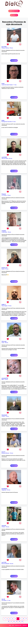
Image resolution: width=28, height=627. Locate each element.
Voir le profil (14, 60)
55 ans (9, 305)
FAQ (10, 625)
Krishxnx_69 (4, 267)
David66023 (4, 488)
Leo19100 (4, 562)
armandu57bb (5, 378)
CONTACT (24, 625)
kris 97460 (4, 46)
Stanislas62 (4, 415)
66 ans (10, 158)
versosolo (4, 525)
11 (11, 621)
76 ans (7, 416)
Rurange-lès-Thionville (7, 121)
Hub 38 (3, 599)
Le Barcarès (4, 232)
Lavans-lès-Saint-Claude (7, 84)
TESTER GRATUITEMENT (14, 10)
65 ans (11, 48)
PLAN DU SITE (18, 625)
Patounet (4, 194)
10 (8, 621)
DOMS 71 (4, 304)
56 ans (9, 195)
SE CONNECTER (14, 15)
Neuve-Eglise (5, 305)
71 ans (14, 84)
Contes (3, 416)
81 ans (14, 121)
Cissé (3, 342)
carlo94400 (4, 157)
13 (16, 621)
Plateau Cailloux (5, 48)
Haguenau (4, 490)
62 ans (6, 379)
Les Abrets (4, 600)
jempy (3, 120)
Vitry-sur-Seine (5, 158)
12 (13, 621)
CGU (13, 625)
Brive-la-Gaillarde (5, 563)
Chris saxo (4, 341)
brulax (3, 83)
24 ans (6, 269)
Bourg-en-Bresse (5, 453)
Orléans (3, 526)
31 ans (8, 600)
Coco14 (3, 451)
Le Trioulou (4, 195)
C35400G (4, 230)
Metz (3, 379)
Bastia (3, 269)
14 (19, 621)
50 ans (6, 342)
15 (22, 621)
